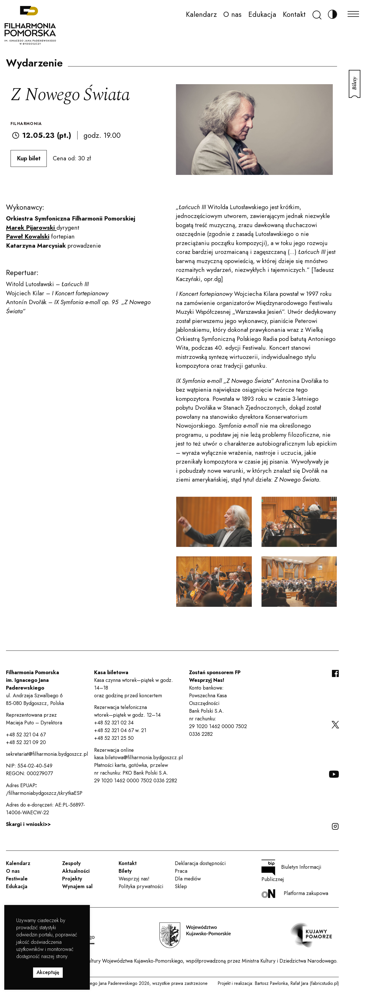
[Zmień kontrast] (332, 14)
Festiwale (17, 878)
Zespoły (71, 863)
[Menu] (353, 12)
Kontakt (294, 14)
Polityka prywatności (141, 886)
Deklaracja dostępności (200, 863)
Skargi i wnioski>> (28, 824)
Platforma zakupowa (294, 893)
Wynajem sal (77, 886)
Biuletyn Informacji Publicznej (291, 871)
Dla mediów (188, 878)
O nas (232, 14)
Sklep (181, 886)
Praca (181, 871)
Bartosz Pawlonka (271, 983)
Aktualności (76, 871)
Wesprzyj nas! (134, 878)
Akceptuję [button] (47, 972)
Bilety (125, 871)
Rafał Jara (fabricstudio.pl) (315, 983)
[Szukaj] (317, 14)
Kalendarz (201, 14)
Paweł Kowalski (27, 236)
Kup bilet (28, 158)
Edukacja (262, 14)
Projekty (72, 878)
